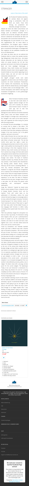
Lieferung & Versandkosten (7, 438)
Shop (2, 431)
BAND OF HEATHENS (7, 347)
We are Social (4, 444)
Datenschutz (4, 409)
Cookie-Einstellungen (5, 420)
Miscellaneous (5, 398)
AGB (2, 406)
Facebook (3, 448)
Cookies (3, 416)
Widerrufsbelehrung (5, 402)
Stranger (4, 349)
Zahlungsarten (4, 435)
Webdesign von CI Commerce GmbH (10, 424)
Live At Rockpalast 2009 (8, 305)
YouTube (3, 451)
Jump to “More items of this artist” (19, 13)
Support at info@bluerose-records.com (9, 454)
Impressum (3, 412)
